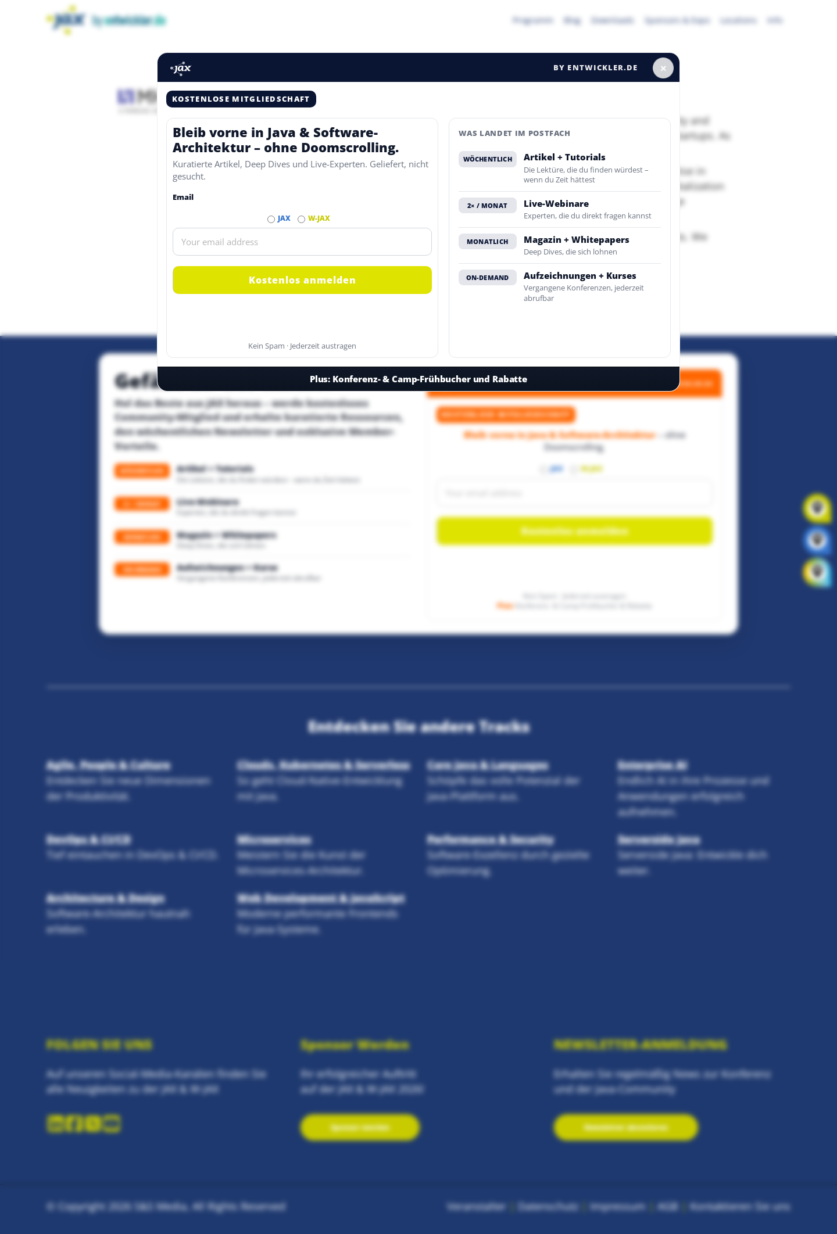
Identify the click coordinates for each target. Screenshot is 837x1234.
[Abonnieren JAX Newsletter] (271, 219)
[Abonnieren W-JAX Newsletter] (301, 219)
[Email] (302, 242)
